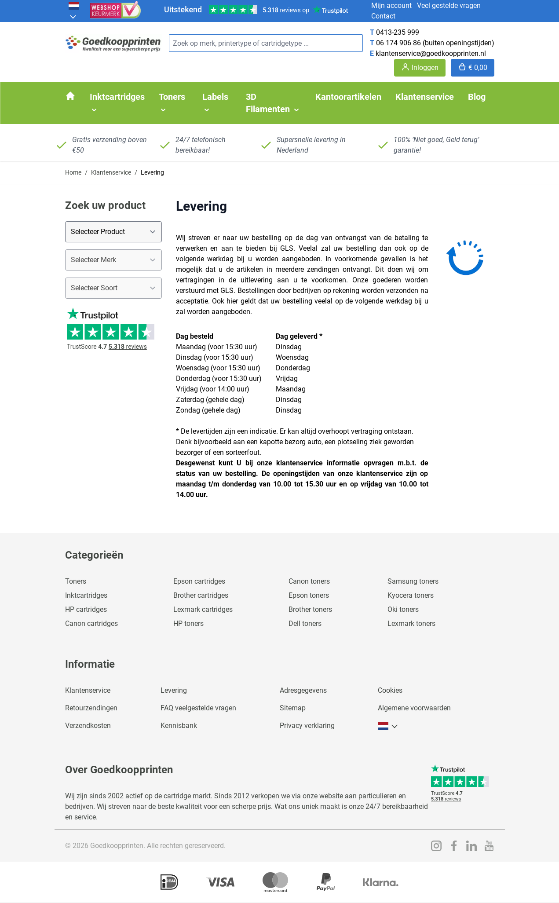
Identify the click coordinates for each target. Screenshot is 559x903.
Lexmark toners (411, 623)
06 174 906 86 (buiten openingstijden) (435, 43)
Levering (174, 690)
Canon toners (309, 581)
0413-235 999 (397, 32)
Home (73, 172)
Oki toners (403, 609)
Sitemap (293, 708)
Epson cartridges (199, 581)
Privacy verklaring (307, 725)
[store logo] (113, 43)
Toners (75, 581)
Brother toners (310, 609)
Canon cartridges (91, 623)
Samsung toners (412, 581)
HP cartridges (86, 609)
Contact (383, 16)
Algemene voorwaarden (414, 708)
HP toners (188, 623)
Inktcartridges (86, 595)
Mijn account (391, 5)
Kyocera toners (410, 595)
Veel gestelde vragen (449, 5)
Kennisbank (179, 725)
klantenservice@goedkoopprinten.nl (431, 53)
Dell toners (305, 623)
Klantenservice (111, 172)
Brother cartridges (200, 595)
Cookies (390, 690)
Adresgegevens (303, 690)
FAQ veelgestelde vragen (198, 708)
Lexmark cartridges (203, 609)
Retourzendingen (91, 708)
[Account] (419, 67)
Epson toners (309, 595)
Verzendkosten (88, 725)
